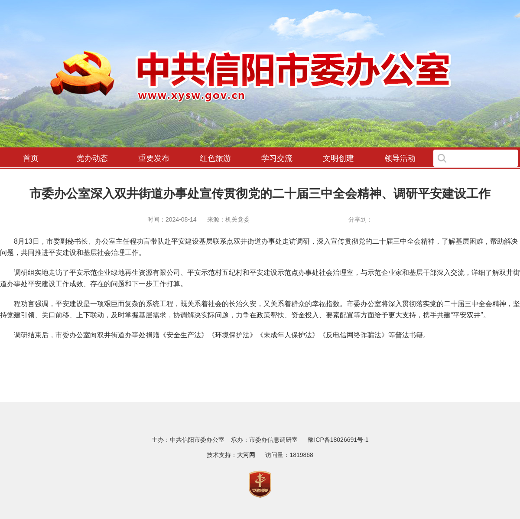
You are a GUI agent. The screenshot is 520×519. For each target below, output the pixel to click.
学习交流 (276, 158)
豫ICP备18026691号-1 (338, 439)
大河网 (246, 454)
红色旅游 (215, 158)
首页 (31, 158)
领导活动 (400, 158)
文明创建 (338, 158)
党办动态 (92, 158)
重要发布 (153, 158)
